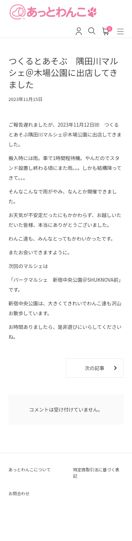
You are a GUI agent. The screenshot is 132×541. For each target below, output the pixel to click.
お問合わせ (19, 493)
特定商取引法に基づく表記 (96, 472)
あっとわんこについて (29, 469)
